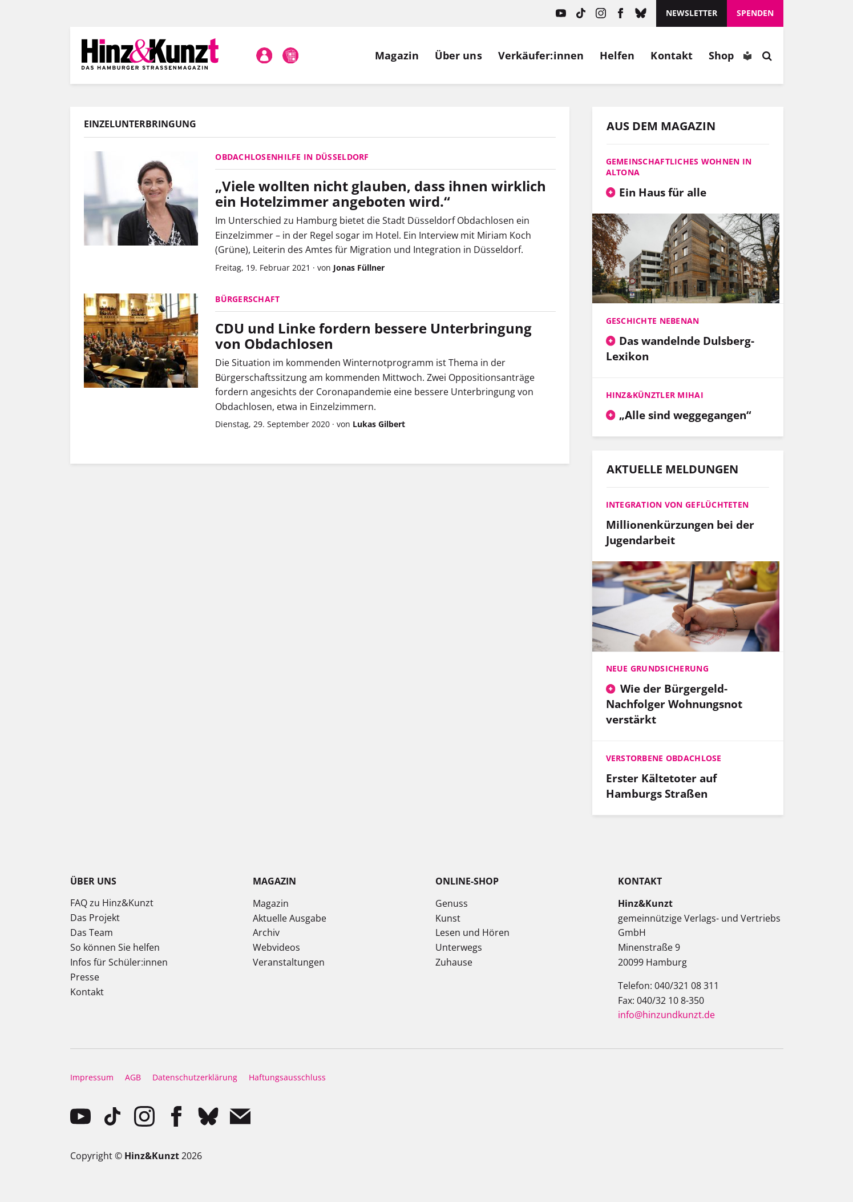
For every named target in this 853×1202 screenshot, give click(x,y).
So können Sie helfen (115, 947)
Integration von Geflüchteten (677, 504)
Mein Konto (264, 55)
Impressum (92, 1077)
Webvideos (276, 947)
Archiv (266, 932)
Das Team (91, 932)
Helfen (617, 55)
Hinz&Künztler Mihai (655, 394)
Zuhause (453, 962)
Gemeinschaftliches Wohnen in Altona (679, 167)
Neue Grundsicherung (657, 668)
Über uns (458, 55)
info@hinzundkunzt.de (666, 1014)
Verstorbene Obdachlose (664, 758)
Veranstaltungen (289, 962)
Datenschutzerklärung (194, 1077)
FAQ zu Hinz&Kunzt (111, 903)
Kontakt (671, 55)
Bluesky (640, 13)
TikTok (581, 13)
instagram (601, 13)
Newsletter (691, 12)
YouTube (561, 13)
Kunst (447, 918)
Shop (721, 55)
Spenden (755, 12)
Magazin (397, 55)
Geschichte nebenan (653, 320)
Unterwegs (458, 947)
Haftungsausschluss (287, 1077)
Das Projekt (95, 917)
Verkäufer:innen (541, 55)
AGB (133, 1077)
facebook (620, 13)
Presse (84, 977)
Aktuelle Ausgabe (289, 918)
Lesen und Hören (472, 932)
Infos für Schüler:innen (119, 962)
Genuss (451, 903)
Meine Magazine (290, 55)
